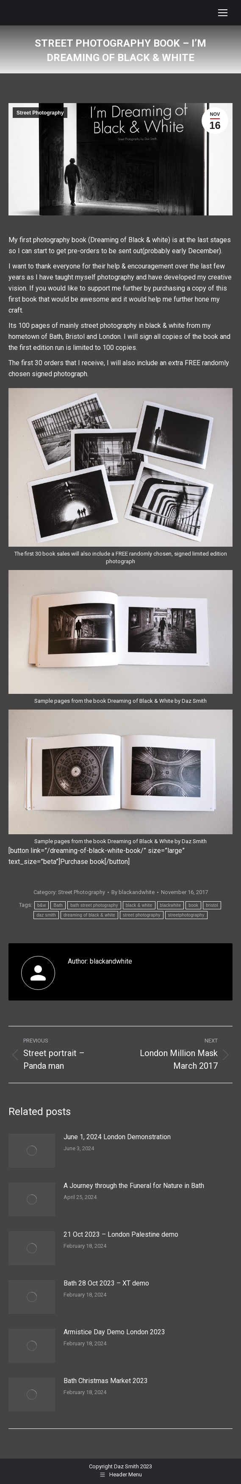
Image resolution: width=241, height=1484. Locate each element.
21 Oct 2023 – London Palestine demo (121, 1234)
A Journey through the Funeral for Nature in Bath (134, 1186)
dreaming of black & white (89, 915)
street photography (142, 915)
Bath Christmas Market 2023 (106, 1381)
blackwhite (170, 905)
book (193, 905)
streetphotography (186, 915)
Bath (58, 905)
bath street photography (94, 905)
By (133, 892)
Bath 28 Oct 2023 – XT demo (106, 1283)
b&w (41, 905)
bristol (212, 905)
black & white (139, 905)
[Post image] (31, 1151)
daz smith (46, 915)
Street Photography (40, 113)
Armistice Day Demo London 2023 (114, 1332)
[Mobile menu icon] (223, 13)
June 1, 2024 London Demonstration (117, 1137)
